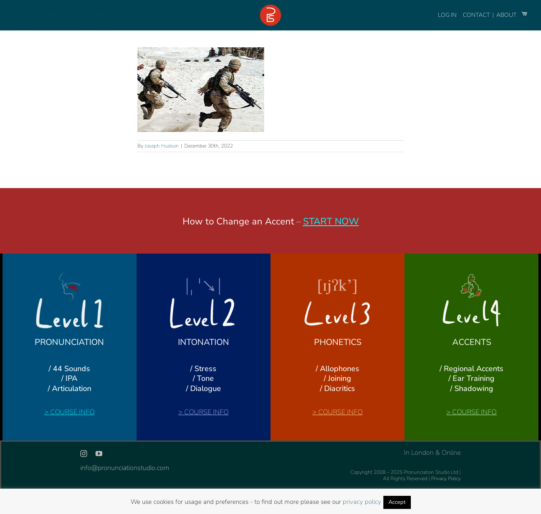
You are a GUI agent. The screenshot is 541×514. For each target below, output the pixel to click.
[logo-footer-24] (270, 8)
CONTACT (477, 15)
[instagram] (83, 453)
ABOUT (507, 15)
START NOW (331, 221)
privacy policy (362, 502)
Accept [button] (397, 502)
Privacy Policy (446, 478)
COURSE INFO (72, 412)
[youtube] (99, 453)
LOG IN (447, 15)
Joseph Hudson (162, 145)
